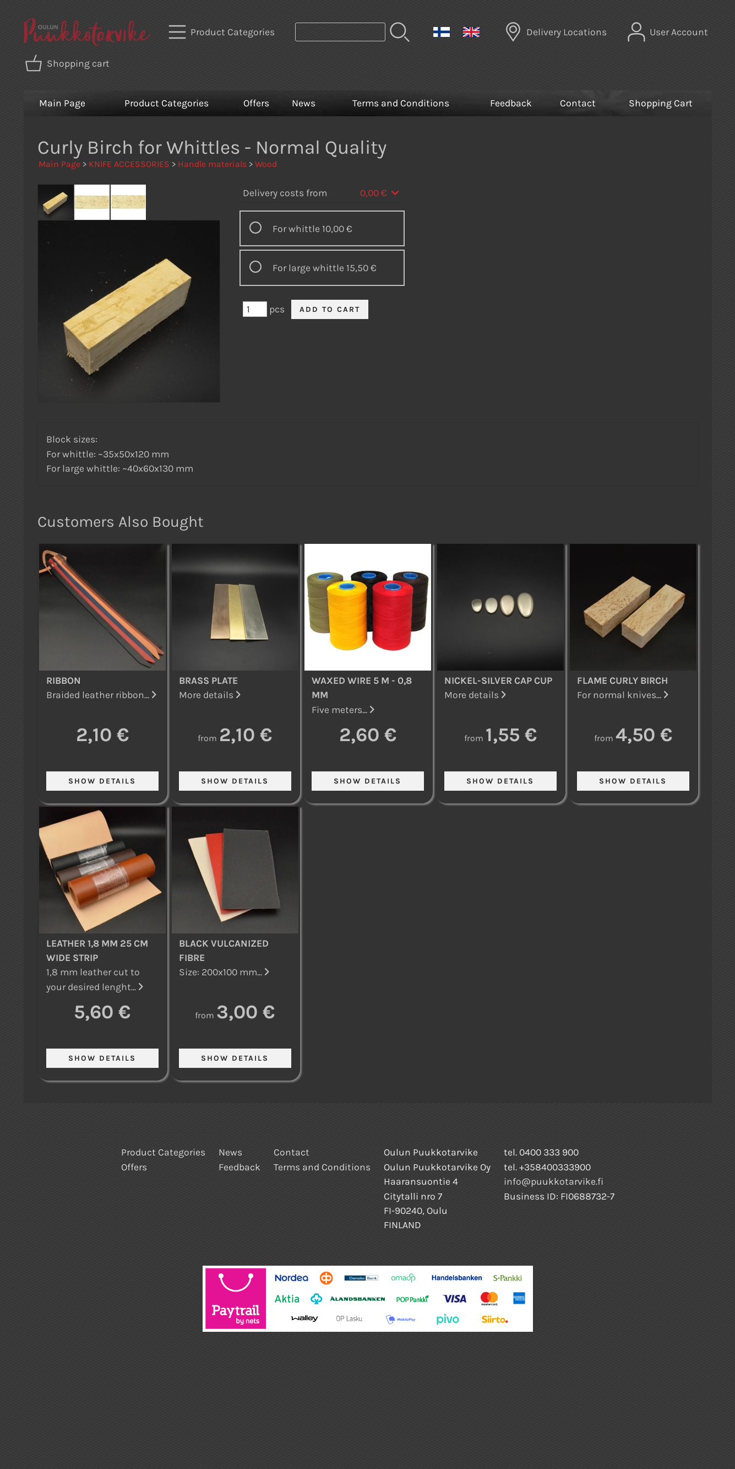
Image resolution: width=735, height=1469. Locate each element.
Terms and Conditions (400, 103)
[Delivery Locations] (556, 32)
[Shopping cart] (68, 63)
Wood (266, 164)
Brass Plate (208, 680)
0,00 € (380, 192)
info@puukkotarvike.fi (553, 1181)
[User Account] (669, 32)
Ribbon (63, 680)
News (303, 103)
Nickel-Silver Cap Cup (498, 680)
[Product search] (340, 32)
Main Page (62, 103)
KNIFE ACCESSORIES (129, 164)
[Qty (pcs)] (255, 309)
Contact (578, 103)
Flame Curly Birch (622, 680)
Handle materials (212, 164)
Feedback (511, 103)
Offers (256, 103)
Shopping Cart (661, 103)
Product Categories (166, 103)
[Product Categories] (222, 32)
